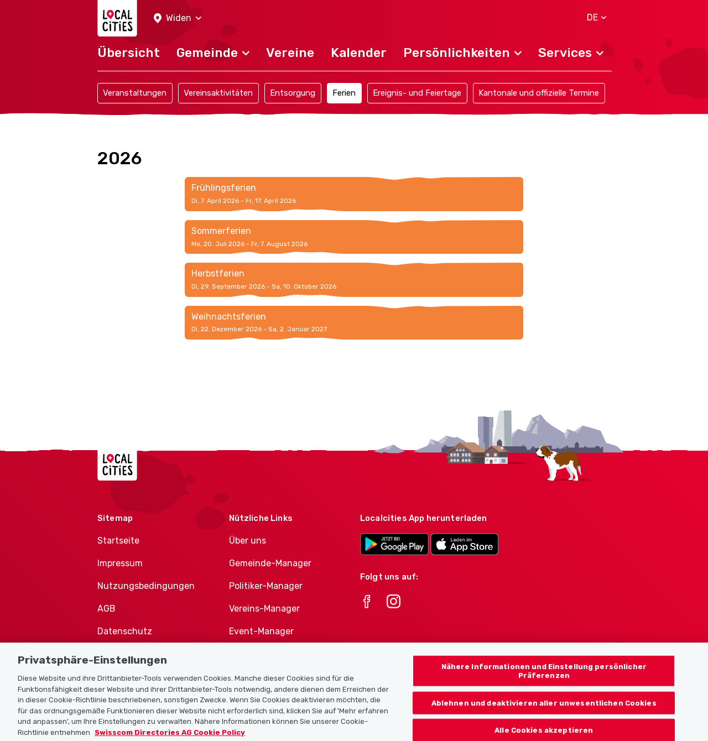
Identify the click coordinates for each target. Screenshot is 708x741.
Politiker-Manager (266, 586)
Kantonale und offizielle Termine (538, 93)
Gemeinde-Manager (270, 563)
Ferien (344, 93)
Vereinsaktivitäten (218, 93)
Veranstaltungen (134, 93)
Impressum (120, 563)
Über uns (247, 540)
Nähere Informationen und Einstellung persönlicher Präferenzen (544, 680)
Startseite (118, 540)
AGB (106, 608)
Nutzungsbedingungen (146, 586)
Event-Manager (261, 631)
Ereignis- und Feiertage (417, 93)
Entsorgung (292, 93)
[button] (177, 18)
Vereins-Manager (264, 608)
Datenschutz (124, 631)
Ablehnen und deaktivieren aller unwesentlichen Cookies (544, 712)
